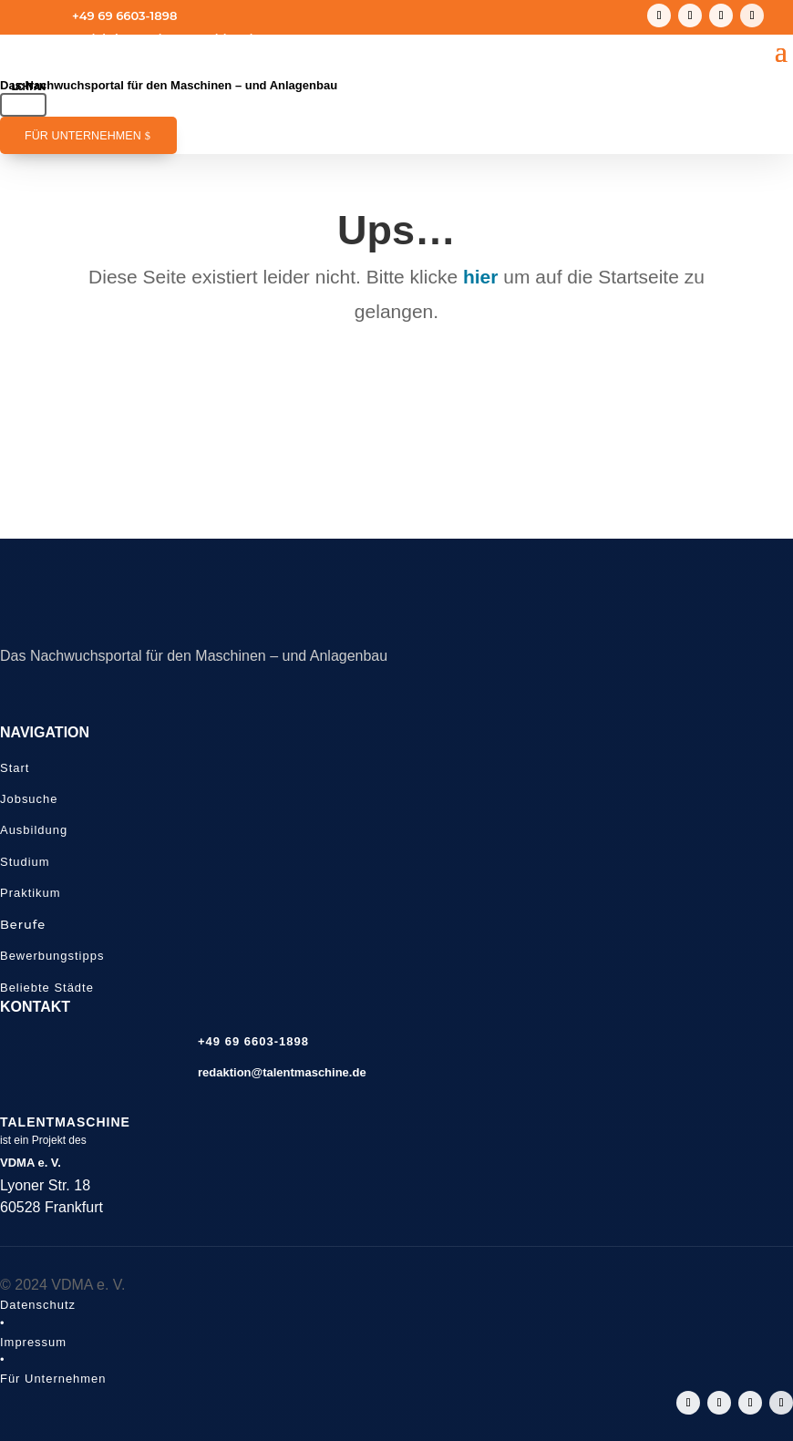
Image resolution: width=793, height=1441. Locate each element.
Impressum (33, 1342)
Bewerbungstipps (52, 955)
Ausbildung (33, 830)
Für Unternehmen (83, 135)
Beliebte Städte (47, 987)
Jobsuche (28, 799)
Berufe (23, 924)
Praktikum (30, 893)
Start (14, 768)
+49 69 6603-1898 (124, 15)
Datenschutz (38, 1305)
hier (481, 276)
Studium (25, 862)
